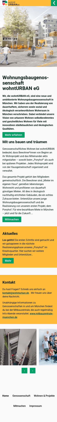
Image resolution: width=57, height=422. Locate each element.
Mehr (8, 260)
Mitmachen (12, 219)
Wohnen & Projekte (44, 395)
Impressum (35, 406)
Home (5, 395)
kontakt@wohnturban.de (15, 292)
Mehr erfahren (13, 134)
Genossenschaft (21, 395)
